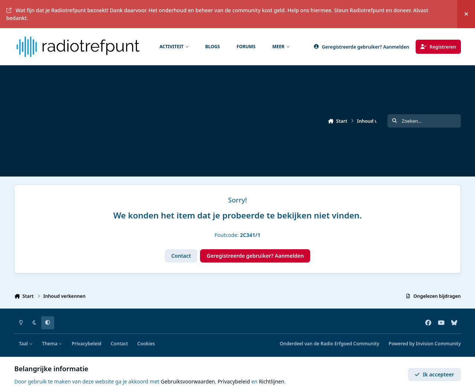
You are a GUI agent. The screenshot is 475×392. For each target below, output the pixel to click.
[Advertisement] (236, 121)
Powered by (425, 343)
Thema (52, 343)
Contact (181, 255)
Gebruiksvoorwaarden (188, 381)
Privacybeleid (86, 343)
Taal (26, 343)
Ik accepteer (434, 374)
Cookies (146, 343)
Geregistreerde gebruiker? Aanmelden (255, 255)
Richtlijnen (271, 381)
